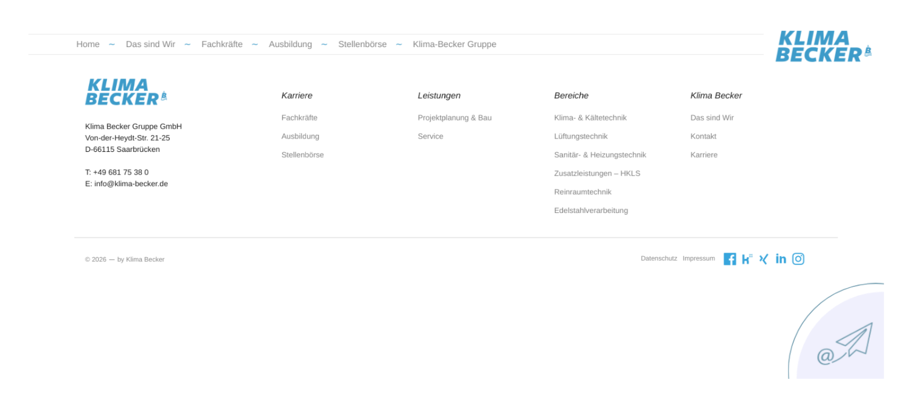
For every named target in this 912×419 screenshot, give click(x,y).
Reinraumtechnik (571, 192)
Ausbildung (306, 59)
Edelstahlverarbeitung (578, 209)
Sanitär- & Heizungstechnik (586, 159)
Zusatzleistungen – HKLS (584, 175)
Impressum (675, 252)
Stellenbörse (371, 59)
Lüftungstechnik (569, 142)
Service (433, 142)
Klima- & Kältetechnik (578, 125)
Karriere (680, 159)
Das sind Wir (179, 59)
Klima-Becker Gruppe (455, 59)
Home (122, 59)
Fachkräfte (244, 59)
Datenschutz (640, 252)
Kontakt (680, 142)
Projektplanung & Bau (455, 125)
